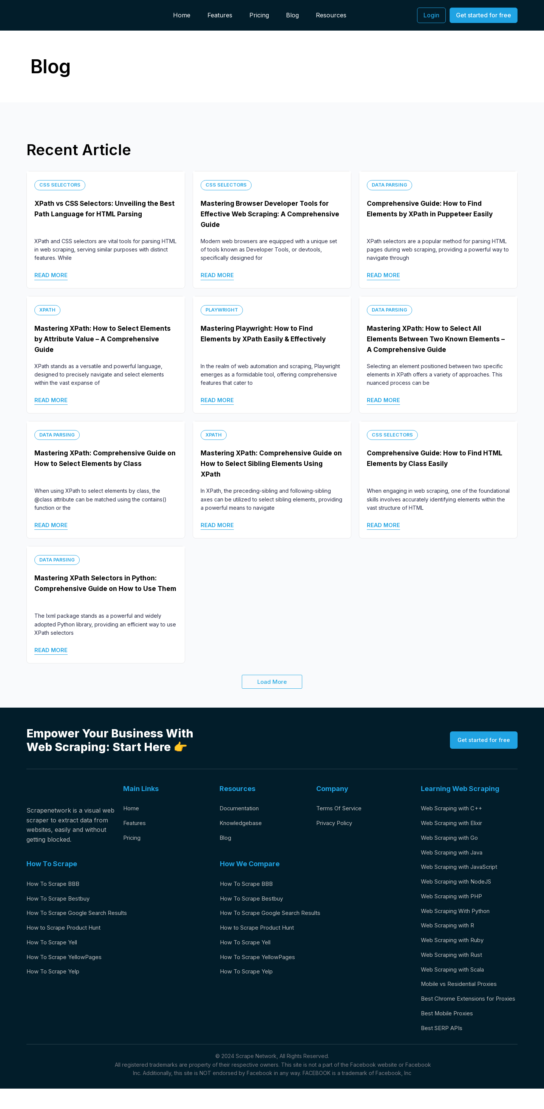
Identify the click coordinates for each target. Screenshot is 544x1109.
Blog (292, 15)
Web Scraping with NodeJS (460, 885)
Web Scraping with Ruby (456, 946)
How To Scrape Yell (55, 945)
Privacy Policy (336, 824)
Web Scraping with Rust (455, 962)
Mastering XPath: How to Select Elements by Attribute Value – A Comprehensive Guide (93, 338)
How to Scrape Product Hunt (68, 930)
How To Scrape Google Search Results (83, 915)
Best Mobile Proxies (449, 1033)
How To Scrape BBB (56, 884)
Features (219, 15)
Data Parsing (391, 184)
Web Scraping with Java (456, 854)
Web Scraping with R (451, 931)
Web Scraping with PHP (455, 900)
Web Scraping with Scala (457, 977)
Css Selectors (62, 184)
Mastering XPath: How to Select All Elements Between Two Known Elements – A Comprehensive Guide (432, 338)
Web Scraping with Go (453, 839)
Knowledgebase (242, 824)
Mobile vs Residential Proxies (462, 992)
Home (181, 15)
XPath (47, 309)
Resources (331, 15)
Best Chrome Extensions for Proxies (461, 1012)
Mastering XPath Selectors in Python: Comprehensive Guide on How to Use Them (103, 588)
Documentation (241, 808)
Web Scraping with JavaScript (464, 870)
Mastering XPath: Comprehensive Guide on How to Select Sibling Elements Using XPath (263, 463)
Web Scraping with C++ (455, 808)
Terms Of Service (341, 808)
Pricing (259, 15)
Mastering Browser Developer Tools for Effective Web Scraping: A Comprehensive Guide (267, 213)
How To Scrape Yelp (56, 976)
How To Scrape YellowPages (68, 960)
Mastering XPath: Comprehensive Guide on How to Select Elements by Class (101, 463)
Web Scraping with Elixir (455, 824)
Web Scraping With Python (460, 915)
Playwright (223, 309)
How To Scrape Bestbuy (61, 899)
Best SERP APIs (444, 1048)
